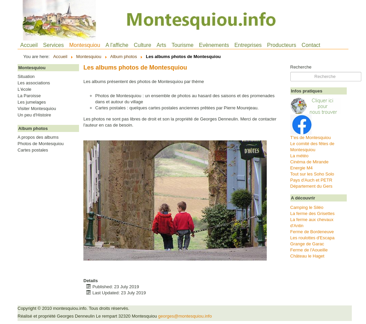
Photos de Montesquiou (41, 143)
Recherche (301, 67)
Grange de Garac (307, 243)
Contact (311, 45)
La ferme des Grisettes (312, 213)
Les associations (34, 83)
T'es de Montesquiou (310, 137)
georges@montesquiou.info (185, 316)
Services (53, 45)
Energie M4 (301, 167)
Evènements (214, 45)
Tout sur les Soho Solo (312, 174)
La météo (299, 155)
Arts (161, 45)
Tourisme (182, 45)
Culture (142, 45)
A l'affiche (117, 45)
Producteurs (281, 45)
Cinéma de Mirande (309, 161)
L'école (24, 89)
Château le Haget (307, 256)
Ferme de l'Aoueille (309, 249)
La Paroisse (29, 95)
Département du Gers (311, 186)
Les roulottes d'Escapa (312, 237)
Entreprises (248, 45)
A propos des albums (38, 137)
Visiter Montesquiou (37, 108)
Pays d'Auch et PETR (311, 180)
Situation (26, 76)
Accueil (29, 45)
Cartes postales (33, 150)
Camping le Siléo (306, 207)
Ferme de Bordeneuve (312, 231)
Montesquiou (84, 45)
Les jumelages (32, 102)
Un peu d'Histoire (34, 115)
